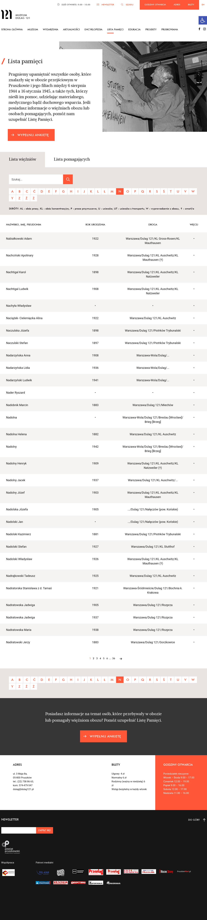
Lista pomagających (72, 160)
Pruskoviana (169, 29)
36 (113, 658)
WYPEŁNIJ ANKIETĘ (33, 135)
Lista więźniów (22, 160)
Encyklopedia (93, 29)
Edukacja (134, 29)
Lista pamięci (115, 29)
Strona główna (12, 29)
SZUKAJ (129, 4)
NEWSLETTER (108, 4)
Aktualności (71, 29)
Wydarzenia (50, 29)
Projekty (151, 29)
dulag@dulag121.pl (23, 789)
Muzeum (32, 29)
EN (203, 4)
